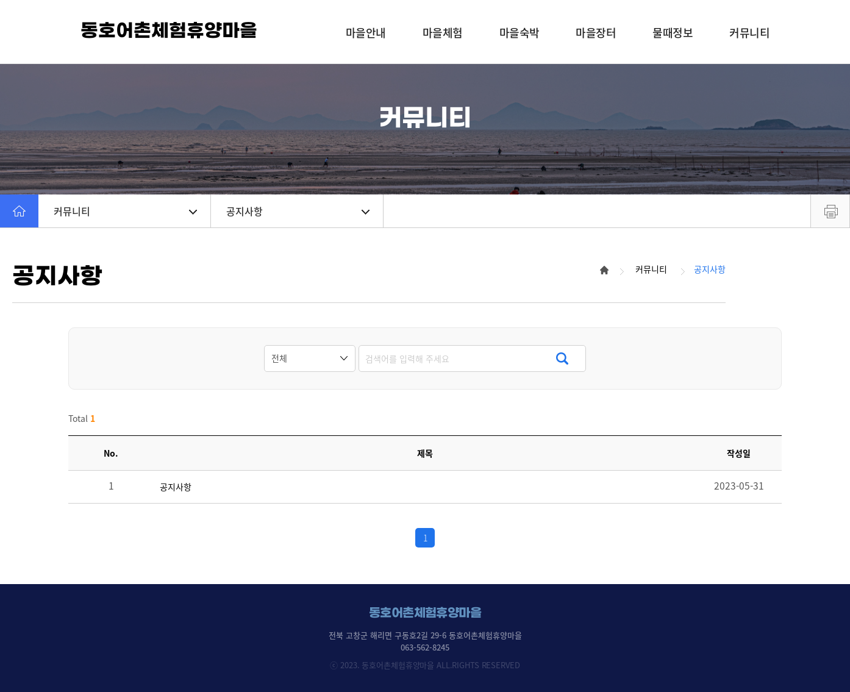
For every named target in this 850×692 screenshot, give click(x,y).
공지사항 (298, 211)
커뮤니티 (125, 211)
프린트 (830, 210)
